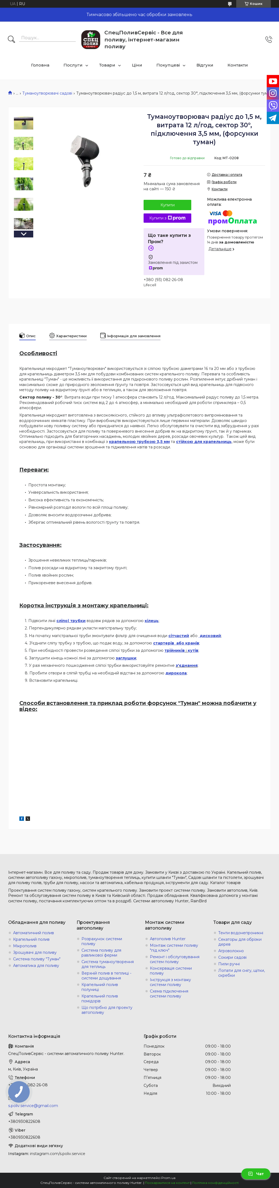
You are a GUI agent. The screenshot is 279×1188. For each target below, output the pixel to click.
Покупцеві (168, 65)
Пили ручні (229, 963)
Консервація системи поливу (171, 971)
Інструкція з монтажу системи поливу (170, 982)
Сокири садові (232, 957)
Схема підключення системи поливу (169, 994)
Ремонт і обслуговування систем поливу (174, 959)
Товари (107, 65)
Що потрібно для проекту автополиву (106, 1010)
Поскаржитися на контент (167, 1183)
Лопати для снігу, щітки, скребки (241, 973)
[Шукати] (11, 40)
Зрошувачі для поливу (35, 952)
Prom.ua (168, 1178)
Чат (256, 1173)
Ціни (137, 65)
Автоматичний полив (33, 932)
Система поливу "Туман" (36, 959)
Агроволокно (231, 950)
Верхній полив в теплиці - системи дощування (106, 976)
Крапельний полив (31, 939)
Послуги (73, 65)
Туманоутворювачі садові (47, 93)
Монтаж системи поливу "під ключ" (174, 948)
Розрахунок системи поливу (101, 941)
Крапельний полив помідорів (99, 998)
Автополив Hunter (168, 938)
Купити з (167, 218)
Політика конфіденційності (215, 1183)
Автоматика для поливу (36, 965)
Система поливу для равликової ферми (101, 953)
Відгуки (204, 65)
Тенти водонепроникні (240, 932)
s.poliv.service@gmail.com (33, 1105)
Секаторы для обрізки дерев (240, 942)
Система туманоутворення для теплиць (107, 964)
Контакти (238, 65)
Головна (40, 65)
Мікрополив (25, 945)
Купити (167, 205)
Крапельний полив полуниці (99, 987)
